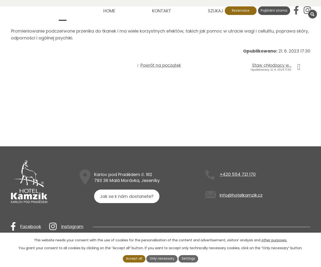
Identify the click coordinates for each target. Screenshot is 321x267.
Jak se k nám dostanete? (127, 197)
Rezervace (240, 10)
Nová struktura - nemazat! (63, 14)
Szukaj (215, 11)
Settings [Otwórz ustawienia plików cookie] (189, 258)
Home (109, 11)
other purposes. (274, 240)
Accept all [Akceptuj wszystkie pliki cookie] (133, 258)
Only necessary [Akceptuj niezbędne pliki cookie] (162, 258)
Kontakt (161, 11)
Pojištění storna (274, 10)
